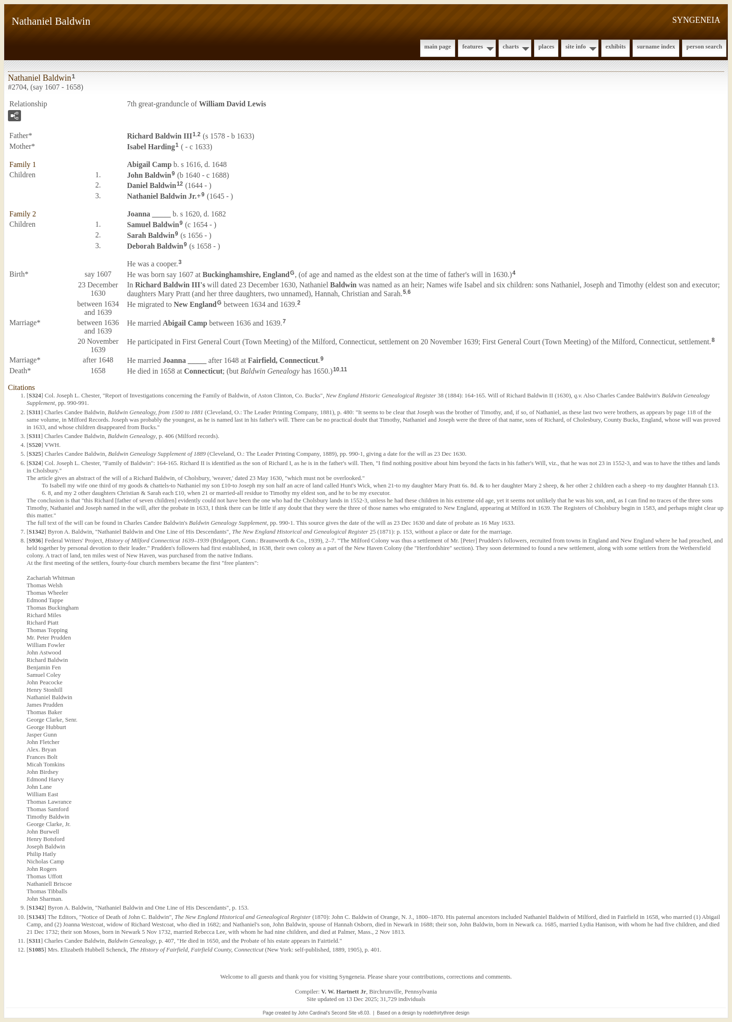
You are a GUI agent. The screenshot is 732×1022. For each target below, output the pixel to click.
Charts (511, 46)
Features (472, 46)
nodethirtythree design (446, 1012)
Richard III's (170, 285)
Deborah (155, 246)
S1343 (36, 916)
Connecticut (203, 371)
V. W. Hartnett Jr (343, 991)
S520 (34, 444)
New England (195, 304)
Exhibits (615, 46)
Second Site (344, 1012)
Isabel (151, 147)
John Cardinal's (314, 1012)
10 (336, 369)
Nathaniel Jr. (162, 196)
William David (232, 104)
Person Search (704, 46)
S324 (34, 395)
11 (344, 369)
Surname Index (656, 46)
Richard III (159, 136)
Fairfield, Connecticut (283, 360)
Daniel (151, 185)
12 (179, 184)
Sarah (151, 235)
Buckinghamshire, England (246, 274)
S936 (34, 540)
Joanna (149, 214)
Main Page (437, 46)
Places (546, 46)
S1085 (36, 949)
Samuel (153, 225)
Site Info (575, 46)
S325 (34, 453)
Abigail (149, 164)
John (149, 175)
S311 (34, 412)
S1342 (36, 531)
